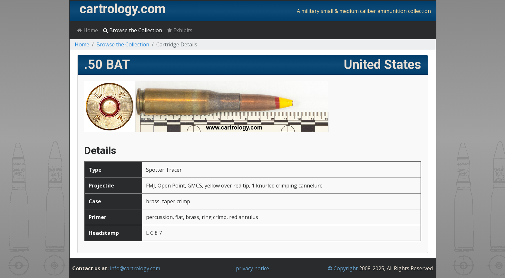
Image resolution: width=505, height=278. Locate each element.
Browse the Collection (132, 30)
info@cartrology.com (135, 268)
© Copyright (343, 268)
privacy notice (252, 268)
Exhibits (179, 30)
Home (87, 30)
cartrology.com (123, 8)
